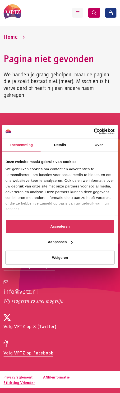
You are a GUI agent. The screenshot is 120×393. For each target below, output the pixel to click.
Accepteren (60, 226)
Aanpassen (60, 242)
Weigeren (60, 257)
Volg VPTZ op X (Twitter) (30, 326)
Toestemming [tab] (21, 144)
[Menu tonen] (77, 13)
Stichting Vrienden (19, 382)
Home (11, 36)
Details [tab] (60, 144)
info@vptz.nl (21, 292)
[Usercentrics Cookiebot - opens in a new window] (94, 131)
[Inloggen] (110, 13)
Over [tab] (99, 144)
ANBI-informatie (56, 377)
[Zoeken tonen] (94, 13)
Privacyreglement (18, 377)
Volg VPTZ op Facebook (28, 353)
